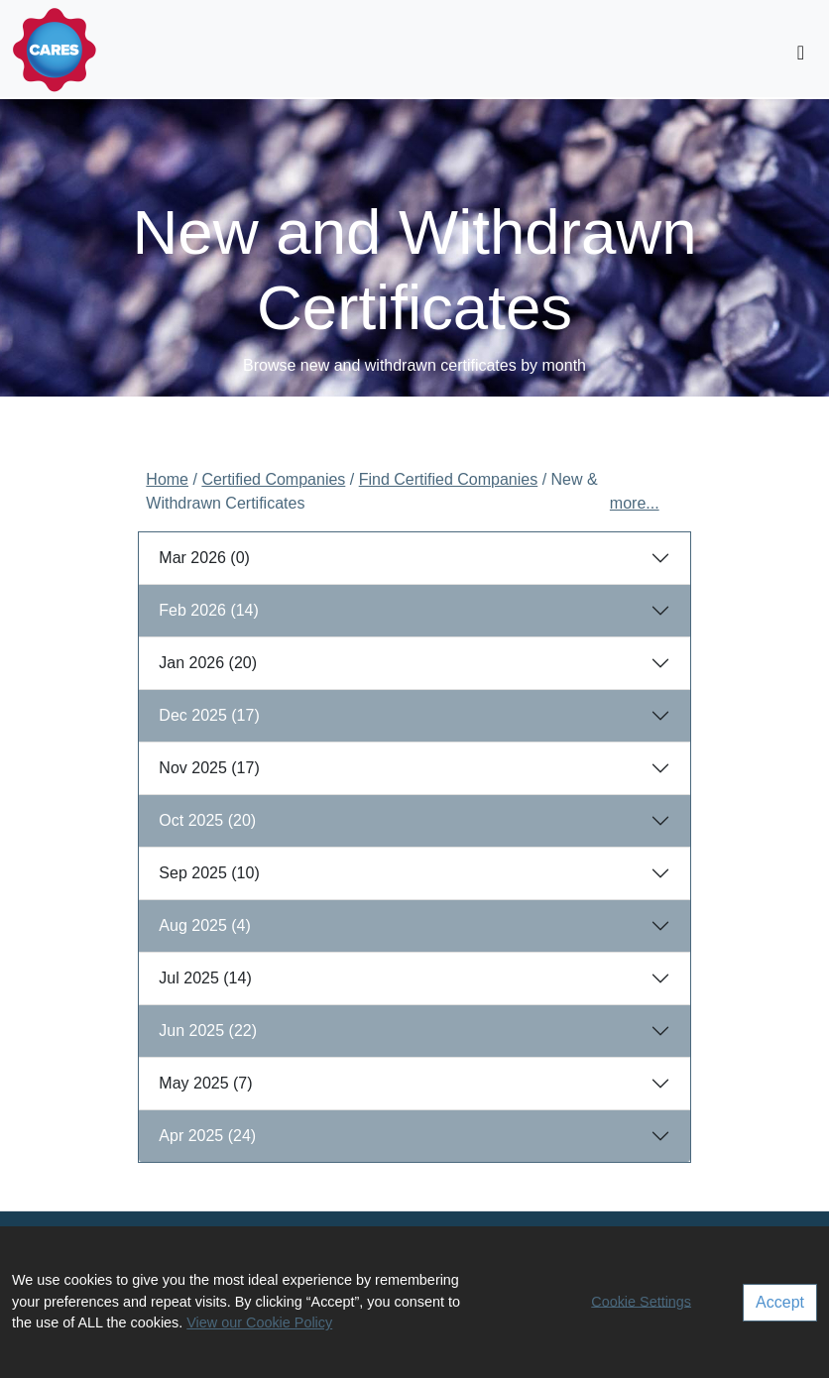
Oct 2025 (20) (207, 820)
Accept (780, 1302)
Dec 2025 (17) (209, 715)
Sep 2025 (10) (209, 872)
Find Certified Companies (448, 479)
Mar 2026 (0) (204, 557)
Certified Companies (273, 479)
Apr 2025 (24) (207, 1135)
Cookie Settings (641, 1301)
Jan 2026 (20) (208, 662)
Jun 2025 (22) (208, 1030)
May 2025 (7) (205, 1083)
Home (167, 479)
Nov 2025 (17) (209, 767)
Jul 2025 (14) (205, 978)
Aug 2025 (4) (205, 925)
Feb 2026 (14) (209, 610)
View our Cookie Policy (259, 1322)
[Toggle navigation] (800, 52)
